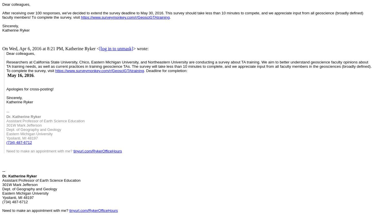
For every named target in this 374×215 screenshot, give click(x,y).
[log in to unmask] (116, 48)
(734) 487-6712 (19, 142)
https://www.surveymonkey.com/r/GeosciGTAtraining (125, 17)
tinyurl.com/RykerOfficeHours (98, 151)
